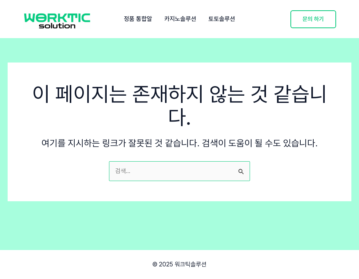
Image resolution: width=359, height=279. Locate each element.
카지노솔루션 (180, 19)
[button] (313, 19)
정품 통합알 (138, 19)
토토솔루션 (221, 19)
